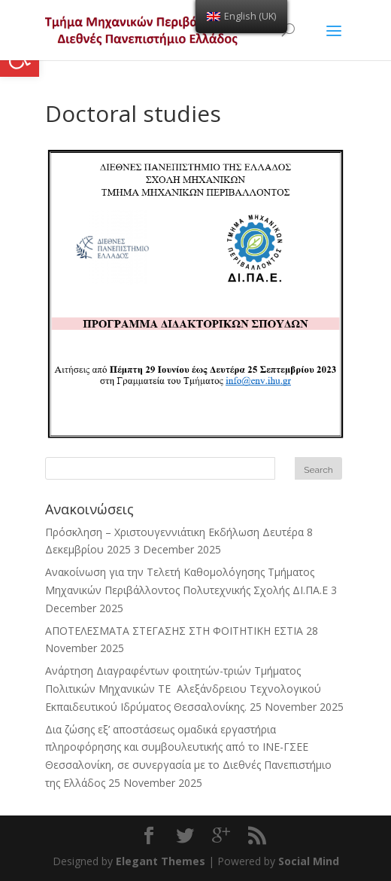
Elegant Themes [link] (160, 861)
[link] (149, 836)
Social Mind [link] (308, 861)
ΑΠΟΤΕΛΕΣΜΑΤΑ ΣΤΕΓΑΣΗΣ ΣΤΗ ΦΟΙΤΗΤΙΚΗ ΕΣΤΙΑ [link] (174, 630)
